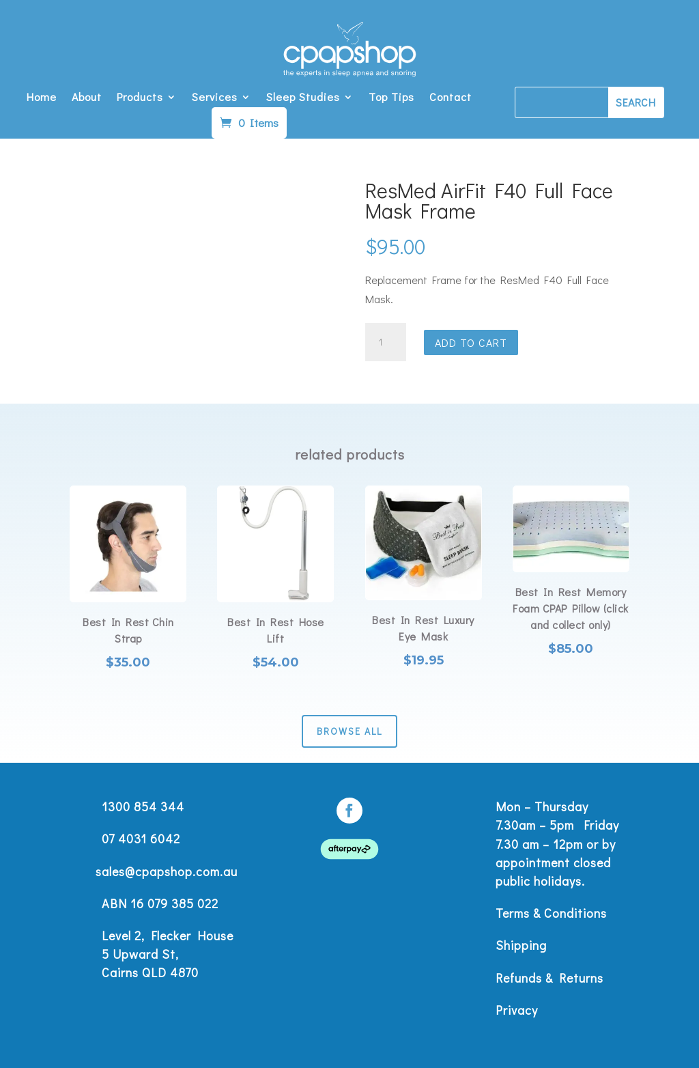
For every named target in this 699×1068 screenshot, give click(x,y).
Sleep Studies (303, 98)
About (87, 98)
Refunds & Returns (549, 978)
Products (140, 98)
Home (42, 98)
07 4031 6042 (141, 838)
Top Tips (391, 98)
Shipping (521, 945)
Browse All (349, 731)
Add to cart (471, 342)
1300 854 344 (143, 806)
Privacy (517, 1010)
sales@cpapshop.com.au (167, 871)
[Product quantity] (385, 342)
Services (215, 98)
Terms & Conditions (551, 913)
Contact (450, 98)
